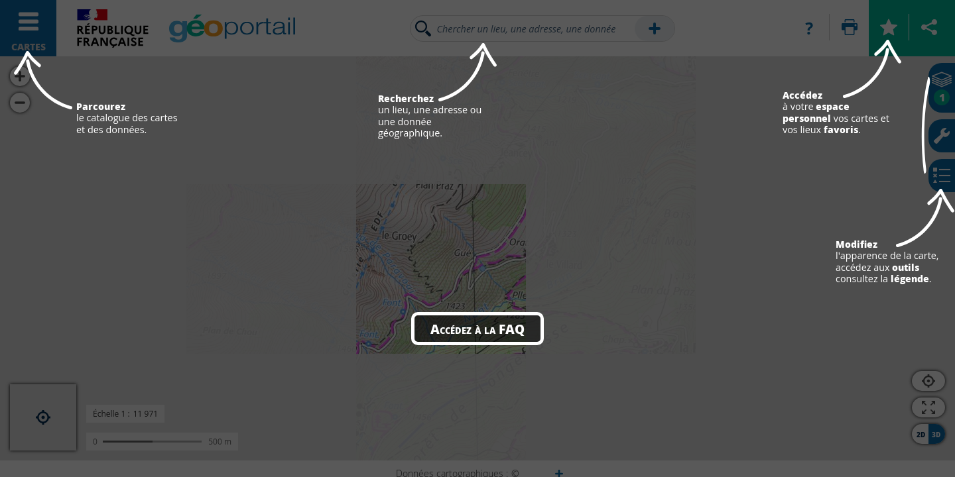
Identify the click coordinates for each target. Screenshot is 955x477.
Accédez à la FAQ (477, 328)
